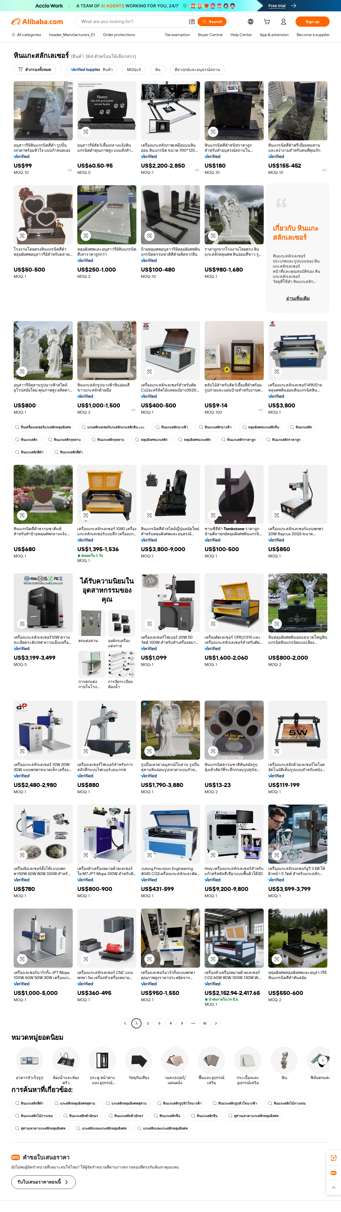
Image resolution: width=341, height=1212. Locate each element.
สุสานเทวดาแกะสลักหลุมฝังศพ (253, 1116)
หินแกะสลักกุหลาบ (64, 440)
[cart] (268, 22)
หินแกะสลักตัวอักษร (80, 1116)
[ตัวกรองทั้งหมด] (35, 69)
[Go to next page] (216, 1023)
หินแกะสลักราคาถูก (238, 440)
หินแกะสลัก (301, 427)
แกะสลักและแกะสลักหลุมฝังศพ (101, 1128)
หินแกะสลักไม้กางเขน (286, 1103)
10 (205, 1023)
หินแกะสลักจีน (167, 1116)
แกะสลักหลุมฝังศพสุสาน (74, 1103)
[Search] (211, 21)
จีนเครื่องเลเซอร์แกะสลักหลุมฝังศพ (43, 427)
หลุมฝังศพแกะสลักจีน (260, 427)
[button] (191, 21)
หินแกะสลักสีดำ (29, 452)
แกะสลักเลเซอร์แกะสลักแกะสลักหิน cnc (113, 427)
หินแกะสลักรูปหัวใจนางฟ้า (179, 1103)
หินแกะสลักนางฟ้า (171, 427)
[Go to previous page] (125, 1023)
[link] (333, 1158)
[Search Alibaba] (132, 21)
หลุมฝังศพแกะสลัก (151, 440)
